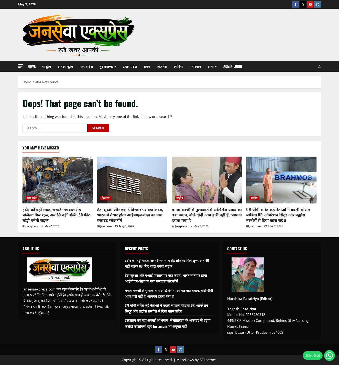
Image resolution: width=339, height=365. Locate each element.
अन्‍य (211, 66)
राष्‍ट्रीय (46, 66)
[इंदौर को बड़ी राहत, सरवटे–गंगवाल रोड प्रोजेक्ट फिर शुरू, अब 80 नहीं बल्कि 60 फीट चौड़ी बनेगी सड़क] (57, 180)
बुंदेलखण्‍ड (106, 66)
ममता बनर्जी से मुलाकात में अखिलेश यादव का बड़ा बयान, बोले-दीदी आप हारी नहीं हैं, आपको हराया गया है (207, 214)
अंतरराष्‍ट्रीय (65, 66)
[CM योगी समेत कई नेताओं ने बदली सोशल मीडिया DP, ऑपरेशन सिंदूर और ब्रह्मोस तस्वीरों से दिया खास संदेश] (281, 180)
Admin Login (232, 66)
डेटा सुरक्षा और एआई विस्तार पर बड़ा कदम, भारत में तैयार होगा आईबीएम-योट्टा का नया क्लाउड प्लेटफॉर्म (130, 214)
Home (32, 66)
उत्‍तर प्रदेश (130, 66)
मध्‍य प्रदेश (86, 66)
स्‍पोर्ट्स (178, 66)
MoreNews (185, 359)
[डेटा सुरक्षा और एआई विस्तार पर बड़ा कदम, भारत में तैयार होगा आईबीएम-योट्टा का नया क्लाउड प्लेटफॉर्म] (132, 180)
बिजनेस (162, 66)
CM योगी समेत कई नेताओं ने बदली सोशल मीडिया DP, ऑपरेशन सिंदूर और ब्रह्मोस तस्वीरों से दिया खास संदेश (278, 214)
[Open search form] (319, 66)
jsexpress (32, 226)
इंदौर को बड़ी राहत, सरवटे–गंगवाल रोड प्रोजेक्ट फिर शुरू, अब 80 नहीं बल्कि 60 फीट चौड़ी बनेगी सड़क (56, 214)
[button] (20, 66)
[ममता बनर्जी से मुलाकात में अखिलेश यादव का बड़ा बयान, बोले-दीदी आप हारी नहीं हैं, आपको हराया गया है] (207, 180)
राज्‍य (147, 66)
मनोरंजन (195, 66)
